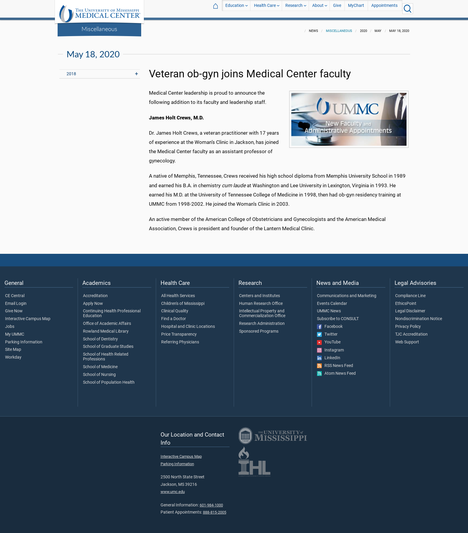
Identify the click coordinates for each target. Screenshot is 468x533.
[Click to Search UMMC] (407, 8)
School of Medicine (100, 363)
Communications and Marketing (346, 292)
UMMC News (329, 307)
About (318, 8)
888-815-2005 (214, 508)
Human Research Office (261, 300)
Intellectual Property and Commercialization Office (262, 310)
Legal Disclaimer (410, 307)
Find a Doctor (173, 315)
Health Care (265, 8)
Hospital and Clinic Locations (188, 323)
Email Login (16, 300)
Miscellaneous (99, 28)
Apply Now (93, 300)
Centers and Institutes (259, 292)
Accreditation (95, 292)
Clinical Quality (174, 307)
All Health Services (178, 292)
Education (234, 8)
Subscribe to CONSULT (338, 315)
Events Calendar (332, 300)
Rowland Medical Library (106, 327)
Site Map (13, 346)
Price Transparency (179, 330)
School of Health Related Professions (105, 353)
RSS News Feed (335, 362)
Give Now (14, 307)
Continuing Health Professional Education (112, 310)
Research (294, 8)
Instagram (330, 346)
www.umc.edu (173, 488)
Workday (13, 353)
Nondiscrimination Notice (418, 315)
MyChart (356, 8)
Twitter (327, 330)
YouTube (329, 338)
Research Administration (262, 320)
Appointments (384, 8)
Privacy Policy (408, 323)
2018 (71, 70)
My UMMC (14, 330)
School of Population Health (109, 379)
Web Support (407, 338)
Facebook (330, 323)
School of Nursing (99, 371)
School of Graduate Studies (108, 343)
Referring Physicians (180, 338)
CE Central (14, 292)
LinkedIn (328, 354)
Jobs (9, 323)
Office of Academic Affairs (107, 320)
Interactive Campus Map (27, 315)
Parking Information (23, 338)
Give (337, 8)
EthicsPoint (405, 300)
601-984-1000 (211, 501)
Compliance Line (410, 292)
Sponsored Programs (258, 327)
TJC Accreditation (411, 330)
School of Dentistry (100, 335)
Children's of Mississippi (182, 300)
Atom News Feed (336, 370)
